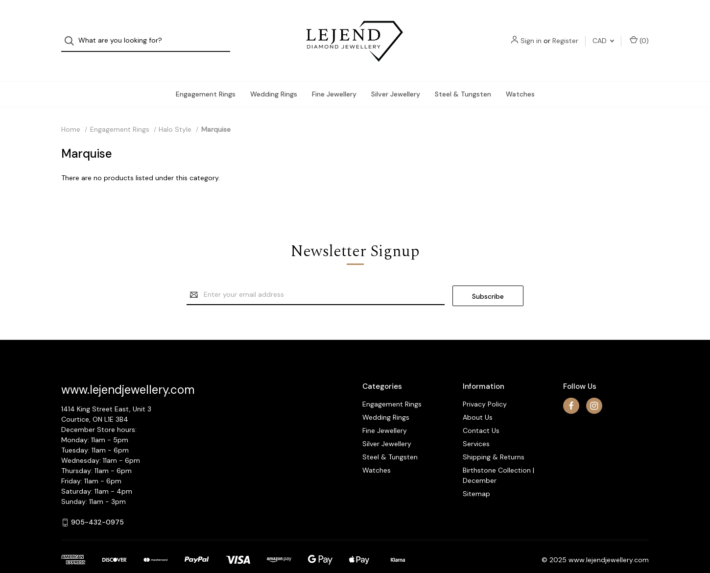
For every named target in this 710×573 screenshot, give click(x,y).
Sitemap (476, 476)
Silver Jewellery (395, 77)
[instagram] (594, 388)
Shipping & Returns (493, 439)
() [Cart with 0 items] (639, 32)
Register (565, 32)
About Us (478, 400)
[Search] (72, 33)
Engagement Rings (206, 77)
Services (476, 426)
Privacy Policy (485, 386)
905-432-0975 (97, 505)
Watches (520, 77)
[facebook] (571, 388)
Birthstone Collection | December (498, 458)
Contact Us (481, 413)
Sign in (531, 32)
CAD (603, 32)
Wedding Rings (273, 77)
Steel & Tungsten (463, 77)
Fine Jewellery (334, 77)
